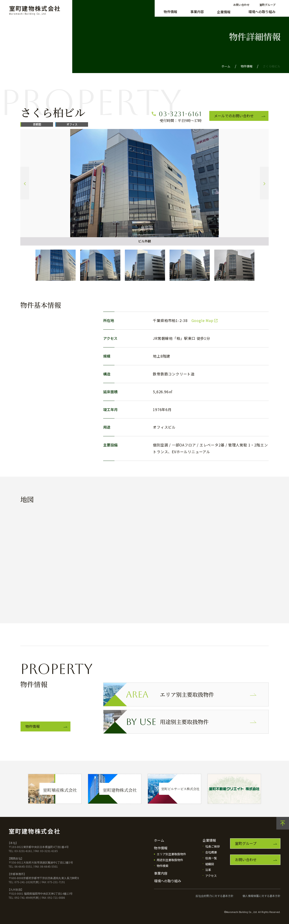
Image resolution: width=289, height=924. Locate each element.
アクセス (211, 875)
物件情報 (170, 11)
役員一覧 (211, 858)
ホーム (225, 66)
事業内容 (197, 11)
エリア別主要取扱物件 (170, 694)
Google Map (202, 320)
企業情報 (224, 11)
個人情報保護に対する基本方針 (261, 896)
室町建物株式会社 (35, 10)
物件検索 (162, 866)
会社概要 (211, 852)
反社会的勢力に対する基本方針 (214, 896)
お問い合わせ (241, 5)
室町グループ (267, 5)
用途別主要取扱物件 (167, 722)
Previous (24, 183)
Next (264, 183)
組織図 (209, 864)
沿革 (208, 870)
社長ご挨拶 (212, 846)
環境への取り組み (261, 11)
